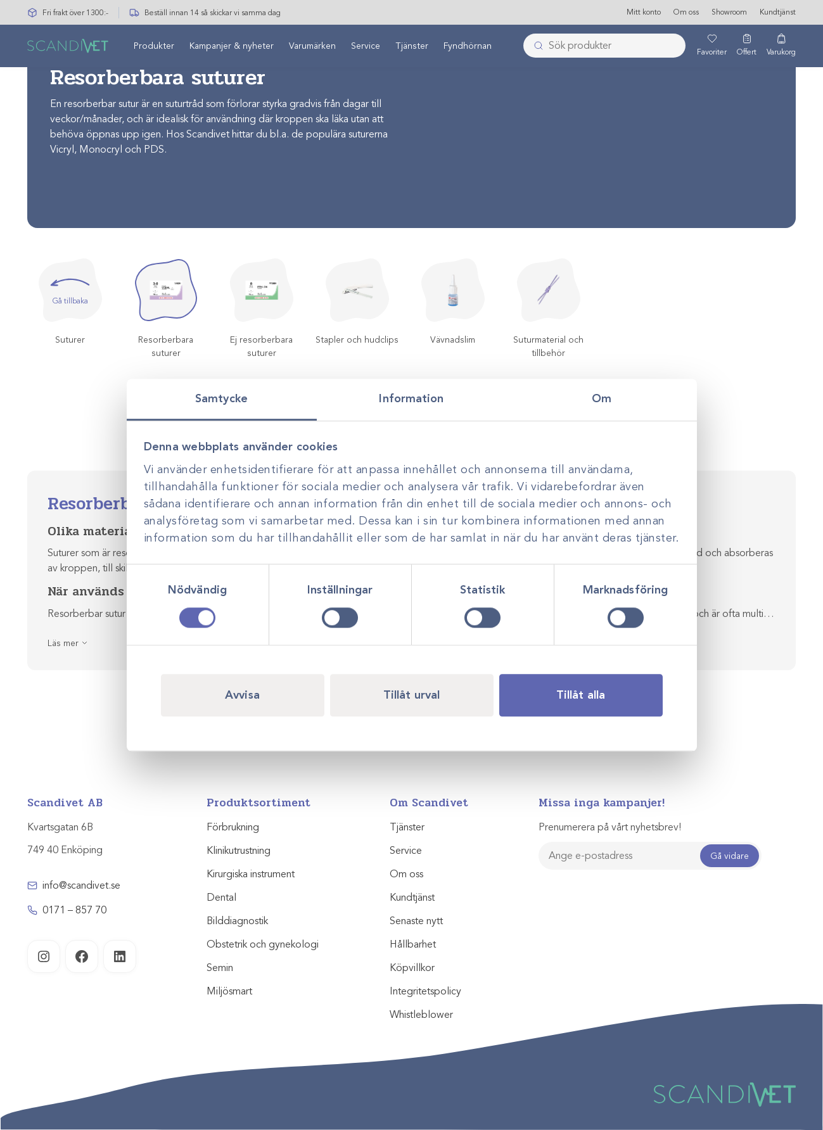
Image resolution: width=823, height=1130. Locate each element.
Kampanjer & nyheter (231, 46)
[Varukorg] (781, 46)
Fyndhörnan (467, 46)
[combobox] (604, 46)
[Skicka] (534, 46)
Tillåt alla (580, 695)
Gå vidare (729, 856)
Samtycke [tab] (221, 398)
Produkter (154, 46)
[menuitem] (154, 46)
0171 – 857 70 (74, 910)
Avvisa (242, 695)
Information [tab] (411, 398)
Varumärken (312, 46)
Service (365, 46)
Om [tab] (601, 398)
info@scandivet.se (81, 885)
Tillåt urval (411, 695)
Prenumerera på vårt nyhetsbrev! (610, 827)
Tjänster (411, 46)
